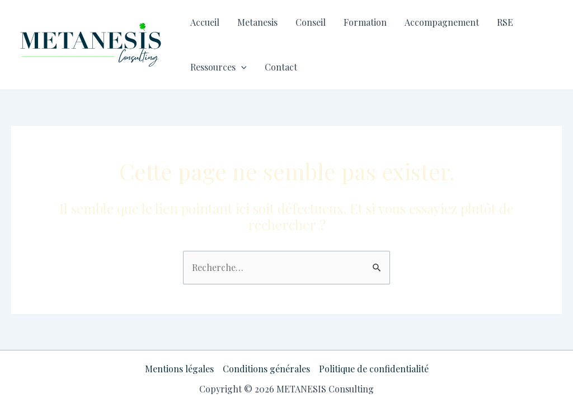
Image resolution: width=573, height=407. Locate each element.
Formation (365, 22)
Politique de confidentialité (374, 369)
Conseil (310, 22)
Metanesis (257, 22)
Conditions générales (266, 369)
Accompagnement (442, 22)
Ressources (218, 67)
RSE (505, 22)
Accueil (204, 22)
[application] (241, 67)
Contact (281, 67)
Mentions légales (179, 369)
